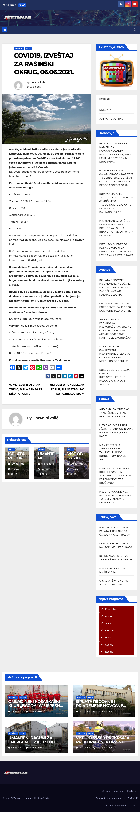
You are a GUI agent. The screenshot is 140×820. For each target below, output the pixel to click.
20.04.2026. (17, 712)
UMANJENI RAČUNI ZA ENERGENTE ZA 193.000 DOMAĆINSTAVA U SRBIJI (115, 307)
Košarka (13, 697)
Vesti (28, 48)
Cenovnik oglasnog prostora (110, 798)
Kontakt (133, 805)
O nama (106, 791)
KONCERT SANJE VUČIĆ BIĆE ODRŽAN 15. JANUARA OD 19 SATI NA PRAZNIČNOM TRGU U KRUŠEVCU (115, 475)
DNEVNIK (105, 109)
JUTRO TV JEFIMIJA (112, 118)
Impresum (119, 791)
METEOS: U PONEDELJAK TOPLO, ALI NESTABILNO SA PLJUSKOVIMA (66, 389)
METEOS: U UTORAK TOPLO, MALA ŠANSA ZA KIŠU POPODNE (25, 389)
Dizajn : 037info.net (12, 798)
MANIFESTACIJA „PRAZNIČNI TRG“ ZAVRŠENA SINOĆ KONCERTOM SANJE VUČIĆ (112, 452)
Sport (23, 697)
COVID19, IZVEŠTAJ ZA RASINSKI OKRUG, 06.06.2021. (43, 64)
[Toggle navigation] (71, 29)
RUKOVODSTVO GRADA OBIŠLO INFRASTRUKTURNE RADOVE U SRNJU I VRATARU (114, 377)
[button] (135, 29)
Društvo (19, 48)
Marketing (132, 791)
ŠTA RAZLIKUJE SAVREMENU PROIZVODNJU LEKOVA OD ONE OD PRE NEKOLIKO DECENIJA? (114, 354)
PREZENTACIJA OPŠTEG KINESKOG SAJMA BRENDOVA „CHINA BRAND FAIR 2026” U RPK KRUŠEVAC (116, 228)
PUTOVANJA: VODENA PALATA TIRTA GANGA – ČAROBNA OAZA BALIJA (114, 531)
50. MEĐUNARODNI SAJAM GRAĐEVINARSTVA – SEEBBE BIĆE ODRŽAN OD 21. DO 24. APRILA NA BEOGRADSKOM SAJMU (116, 178)
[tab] (116, 609)
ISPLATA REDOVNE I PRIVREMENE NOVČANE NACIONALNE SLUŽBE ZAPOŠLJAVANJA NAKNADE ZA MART (115, 287)
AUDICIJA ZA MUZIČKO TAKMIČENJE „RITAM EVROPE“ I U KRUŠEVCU (115, 413)
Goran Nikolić (37, 82)
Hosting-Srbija (41, 798)
